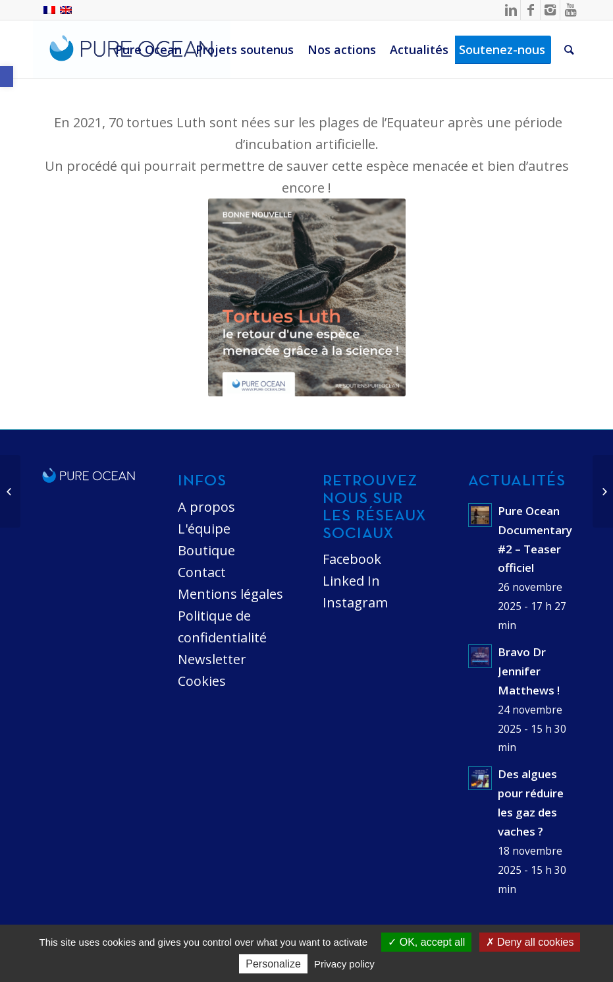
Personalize (273, 963)
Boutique (206, 550)
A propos (206, 507)
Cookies (202, 681)
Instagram (355, 602)
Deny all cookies (530, 942)
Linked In (351, 581)
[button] (6, 76)
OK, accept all (426, 942)
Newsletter (212, 659)
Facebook (352, 559)
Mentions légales (230, 594)
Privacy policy (344, 963)
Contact (202, 572)
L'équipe (204, 528)
